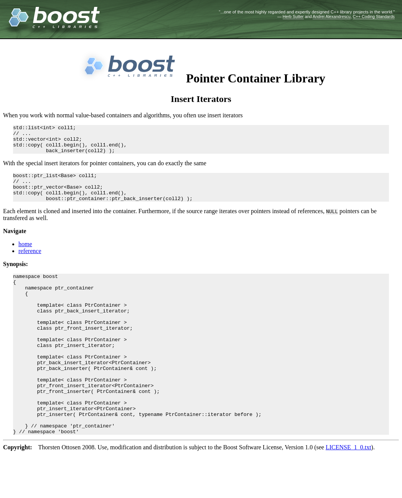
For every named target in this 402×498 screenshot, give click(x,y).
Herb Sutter (293, 16)
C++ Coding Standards (374, 16)
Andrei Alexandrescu (332, 16)
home (25, 255)
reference (29, 262)
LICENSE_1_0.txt (348, 491)
